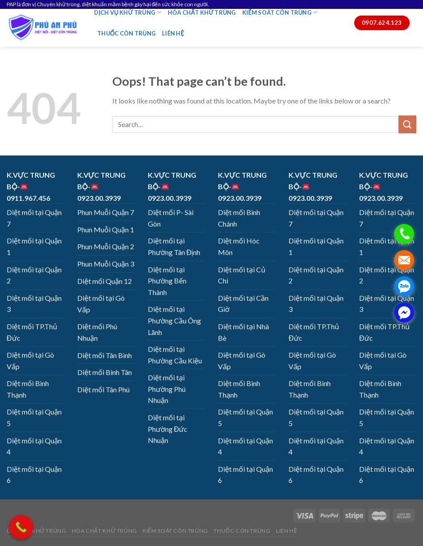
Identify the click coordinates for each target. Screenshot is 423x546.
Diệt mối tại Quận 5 (34, 417)
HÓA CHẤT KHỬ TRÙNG (202, 12)
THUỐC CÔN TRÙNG (126, 33)
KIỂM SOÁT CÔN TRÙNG (280, 12)
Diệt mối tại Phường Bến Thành (167, 280)
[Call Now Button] (21, 527)
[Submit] (407, 124)
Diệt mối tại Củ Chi (241, 275)
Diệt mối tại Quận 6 (34, 475)
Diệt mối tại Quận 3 (34, 304)
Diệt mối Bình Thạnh (28, 389)
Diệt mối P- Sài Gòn (171, 218)
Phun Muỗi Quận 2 (105, 246)
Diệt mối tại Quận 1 (34, 246)
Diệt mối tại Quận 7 (34, 218)
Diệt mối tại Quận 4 (34, 446)
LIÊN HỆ (173, 33)
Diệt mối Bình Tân (104, 372)
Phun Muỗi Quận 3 (105, 263)
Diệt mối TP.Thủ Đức (32, 332)
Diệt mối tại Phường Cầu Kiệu (175, 355)
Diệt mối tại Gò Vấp (30, 361)
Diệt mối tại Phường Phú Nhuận (167, 388)
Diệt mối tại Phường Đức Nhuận (168, 428)
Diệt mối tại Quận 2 (34, 275)
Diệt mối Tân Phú (103, 389)
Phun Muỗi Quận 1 (105, 229)
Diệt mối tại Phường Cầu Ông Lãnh (174, 320)
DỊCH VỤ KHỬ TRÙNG (128, 12)
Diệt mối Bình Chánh (239, 218)
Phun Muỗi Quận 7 (105, 212)
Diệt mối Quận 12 (104, 281)
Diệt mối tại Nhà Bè (243, 332)
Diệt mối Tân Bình (104, 355)
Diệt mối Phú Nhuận (97, 332)
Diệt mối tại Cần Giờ (243, 304)
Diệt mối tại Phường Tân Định (174, 246)
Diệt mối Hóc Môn (239, 246)
